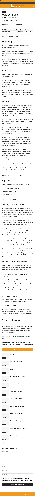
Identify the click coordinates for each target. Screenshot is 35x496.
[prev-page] (3, 443)
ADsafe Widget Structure (17, 376)
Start (3, 9)
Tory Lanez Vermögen (16, 398)
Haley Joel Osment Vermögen (19, 428)
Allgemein (7, 9)
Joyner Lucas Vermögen (17, 384)
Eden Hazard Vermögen (17, 413)
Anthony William (7, 17)
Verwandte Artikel (13, 349)
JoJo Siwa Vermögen (16, 391)
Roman (12, 354)
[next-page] (5, 443)
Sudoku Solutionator (16, 361)
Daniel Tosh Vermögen (17, 406)
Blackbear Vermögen (16, 421)
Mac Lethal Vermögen (16, 436)
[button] (2, 6)
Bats (11, 369)
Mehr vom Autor (22, 349)
